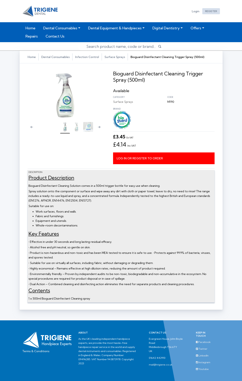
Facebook (203, 342)
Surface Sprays (115, 57)
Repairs (31, 36)
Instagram (203, 362)
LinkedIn (202, 355)
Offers (196, 28)
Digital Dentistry (166, 28)
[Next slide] (100, 129)
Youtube (202, 369)
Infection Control (87, 57)
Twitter (201, 348)
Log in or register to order (140, 158)
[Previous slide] (29, 129)
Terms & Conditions (35, 351)
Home (31, 28)
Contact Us (55, 36)
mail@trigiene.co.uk (160, 364)
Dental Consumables (60, 28)
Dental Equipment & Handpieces (115, 28)
